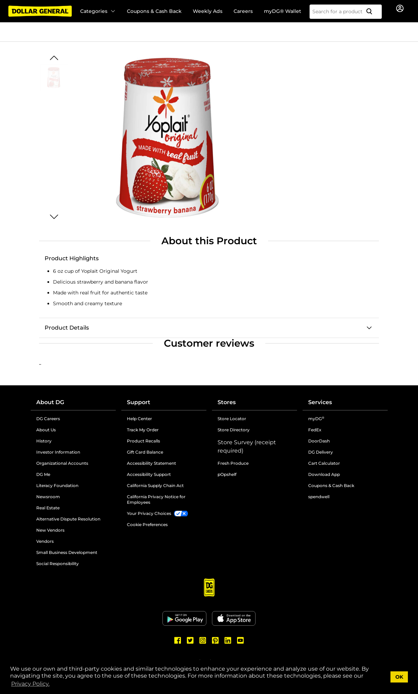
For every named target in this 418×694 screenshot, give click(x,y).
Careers (243, 11)
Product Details (67, 327)
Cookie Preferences (147, 524)
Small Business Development (66, 552)
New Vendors (50, 530)
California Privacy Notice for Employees (156, 499)
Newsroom (48, 496)
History (44, 441)
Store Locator (232, 418)
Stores (227, 402)
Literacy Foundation (57, 485)
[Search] (372, 11)
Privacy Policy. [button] (30, 683)
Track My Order (143, 429)
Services (320, 402)
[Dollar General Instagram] (202, 640)
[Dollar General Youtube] (240, 640)
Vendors (45, 541)
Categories (98, 11)
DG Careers (48, 418)
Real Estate (48, 507)
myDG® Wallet (282, 11)
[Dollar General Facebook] (177, 640)
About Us (46, 429)
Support (138, 402)
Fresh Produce (233, 463)
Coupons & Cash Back (154, 11)
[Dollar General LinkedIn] (228, 640)
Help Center (139, 418)
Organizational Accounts (62, 463)
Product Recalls (143, 441)
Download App (324, 474)
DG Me (43, 474)
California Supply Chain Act (155, 485)
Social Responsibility (57, 563)
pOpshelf (227, 474)
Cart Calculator (324, 463)
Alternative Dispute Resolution (68, 519)
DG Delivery (320, 452)
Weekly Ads (207, 11)
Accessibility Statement (151, 463)
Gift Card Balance (145, 452)
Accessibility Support (149, 474)
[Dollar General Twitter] (190, 640)
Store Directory (234, 429)
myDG (316, 418)
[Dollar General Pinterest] (215, 640)
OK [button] (399, 677)
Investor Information (58, 452)
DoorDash (319, 441)
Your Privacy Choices (149, 513)
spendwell (318, 496)
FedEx (314, 429)
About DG (50, 402)
